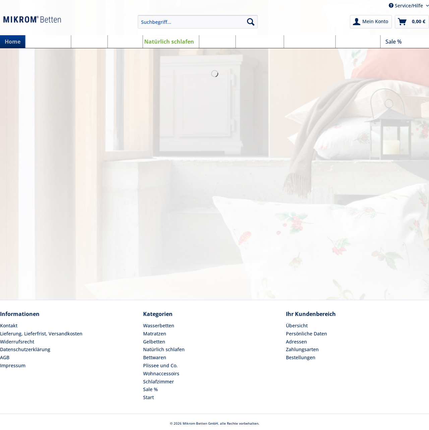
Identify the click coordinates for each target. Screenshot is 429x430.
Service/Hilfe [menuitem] (406, 5)
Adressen (296, 341)
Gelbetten (154, 341)
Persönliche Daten (306, 333)
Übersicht (297, 325)
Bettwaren (154, 357)
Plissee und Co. (160, 365)
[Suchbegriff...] (198, 22)
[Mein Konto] (371, 22)
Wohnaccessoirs (161, 373)
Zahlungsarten (302, 349)
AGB (4, 357)
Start (148, 397)
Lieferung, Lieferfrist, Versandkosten (41, 333)
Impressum (12, 365)
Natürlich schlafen (164, 349)
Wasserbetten (158, 325)
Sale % (150, 389)
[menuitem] (198, 25)
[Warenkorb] (412, 22)
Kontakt (8, 325)
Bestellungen (300, 357)
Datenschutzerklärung (25, 349)
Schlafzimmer (158, 381)
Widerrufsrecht (17, 341)
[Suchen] (251, 22)
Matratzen (154, 333)
